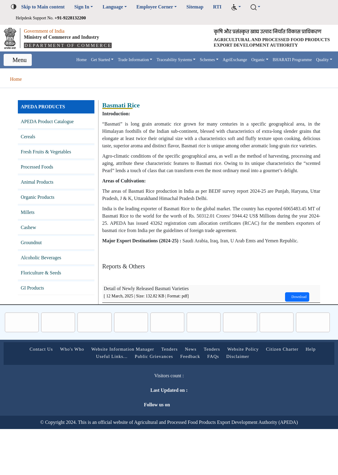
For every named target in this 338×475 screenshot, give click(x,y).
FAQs (228, 402)
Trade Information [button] (115, 70)
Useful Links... (113, 402)
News (205, 395)
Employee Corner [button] (170, 6)
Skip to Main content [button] (46, 6)
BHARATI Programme (301, 70)
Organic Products (42, 214)
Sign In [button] (90, 6)
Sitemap (215, 6)
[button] (257, 7)
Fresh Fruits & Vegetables (51, 168)
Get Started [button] (75, 70)
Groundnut (34, 259)
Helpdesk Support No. (59, 18)
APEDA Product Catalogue (52, 138)
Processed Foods (41, 184)
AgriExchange (236, 70)
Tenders (180, 395)
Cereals (30, 153)
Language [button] (123, 6)
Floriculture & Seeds (44, 290)
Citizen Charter (310, 395)
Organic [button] (262, 70)
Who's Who (66, 395)
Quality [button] (53, 75)
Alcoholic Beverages (45, 274)
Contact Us (30, 395)
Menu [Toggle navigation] (20, 73)
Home (52, 70)
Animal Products (40, 199)
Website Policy (265, 395)
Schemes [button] (204, 70)
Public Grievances (159, 402)
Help (83, 402)
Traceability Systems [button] (164, 70)
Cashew (30, 244)
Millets (28, 229)
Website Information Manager (125, 395)
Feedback (201, 402)
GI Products (35, 305)
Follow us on (145, 450)
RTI (239, 6)
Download (294, 343)
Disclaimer (255, 402)
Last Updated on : (140, 436)
